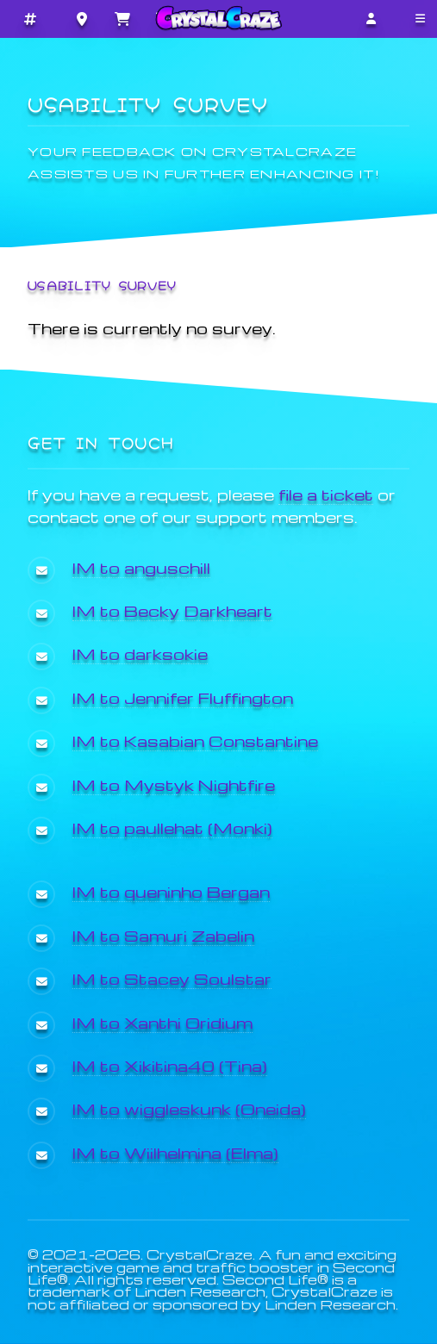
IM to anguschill (141, 567)
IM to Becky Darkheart (172, 610)
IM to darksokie (140, 653)
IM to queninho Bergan (171, 891)
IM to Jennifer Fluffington (182, 697)
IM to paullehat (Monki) (172, 827)
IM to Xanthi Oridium (162, 1022)
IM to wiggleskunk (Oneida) (189, 1108)
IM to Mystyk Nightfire (173, 784)
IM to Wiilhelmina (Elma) (175, 1152)
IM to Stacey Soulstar (172, 978)
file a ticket (325, 494)
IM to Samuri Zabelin (163, 935)
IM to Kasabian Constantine (195, 740)
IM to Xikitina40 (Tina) (169, 1065)
